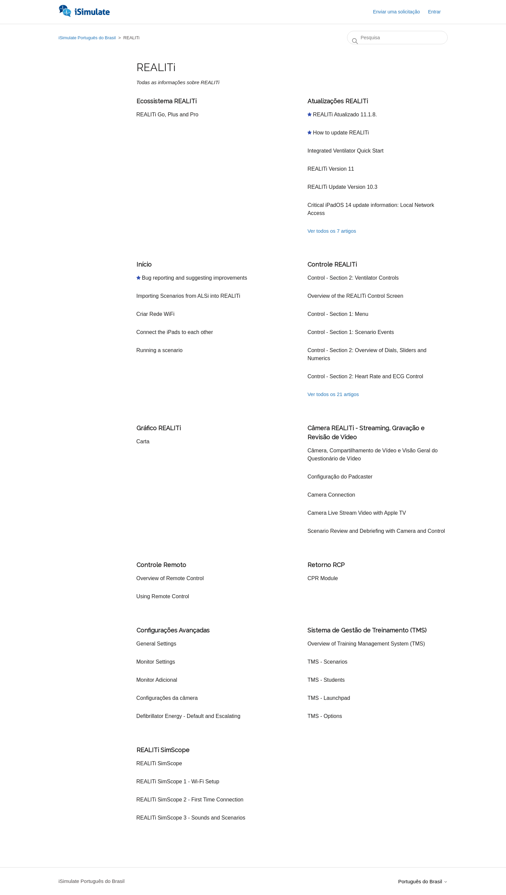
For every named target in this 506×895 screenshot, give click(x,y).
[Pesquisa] (397, 37)
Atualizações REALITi (337, 101)
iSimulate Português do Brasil (87, 37)
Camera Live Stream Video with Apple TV (356, 513)
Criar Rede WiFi (155, 314)
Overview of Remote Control (170, 578)
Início (144, 264)
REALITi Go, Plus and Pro (167, 114)
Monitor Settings (155, 662)
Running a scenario (159, 350)
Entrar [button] (434, 11)
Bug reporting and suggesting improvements (194, 278)
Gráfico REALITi (158, 428)
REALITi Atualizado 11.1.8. (345, 114)
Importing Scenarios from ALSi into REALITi (188, 296)
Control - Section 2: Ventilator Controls (353, 278)
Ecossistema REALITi (166, 101)
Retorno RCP (326, 564)
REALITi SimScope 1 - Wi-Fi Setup (177, 781)
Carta (143, 441)
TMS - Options (324, 716)
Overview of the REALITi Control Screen (355, 296)
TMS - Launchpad (328, 698)
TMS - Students (326, 680)
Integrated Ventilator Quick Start (345, 151)
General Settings (156, 644)
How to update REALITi (341, 132)
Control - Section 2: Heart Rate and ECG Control (365, 376)
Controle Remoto (161, 564)
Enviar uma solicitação (396, 11)
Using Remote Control (162, 596)
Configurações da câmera (167, 698)
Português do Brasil (422, 881)
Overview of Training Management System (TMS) (366, 644)
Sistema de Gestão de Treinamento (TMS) (367, 630)
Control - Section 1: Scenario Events (350, 332)
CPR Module (322, 578)
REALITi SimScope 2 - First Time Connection (190, 799)
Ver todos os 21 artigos (333, 394)
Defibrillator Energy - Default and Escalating (188, 716)
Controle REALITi (332, 264)
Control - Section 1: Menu (337, 314)
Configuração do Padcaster (340, 477)
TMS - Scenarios (327, 662)
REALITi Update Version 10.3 (342, 187)
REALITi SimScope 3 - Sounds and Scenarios (190, 818)
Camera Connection (331, 495)
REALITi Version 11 (330, 169)
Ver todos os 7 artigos (331, 231)
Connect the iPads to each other (174, 332)
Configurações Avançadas (173, 630)
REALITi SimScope (162, 749)
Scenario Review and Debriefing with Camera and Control (376, 531)
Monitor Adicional (156, 680)
